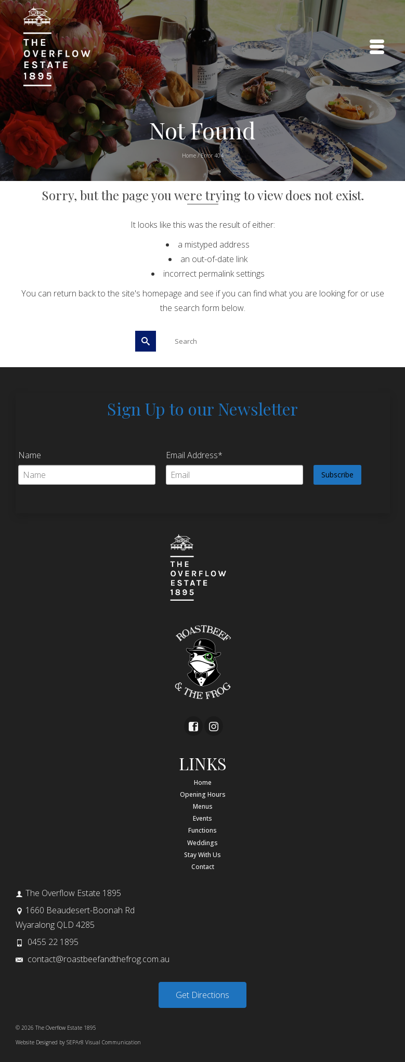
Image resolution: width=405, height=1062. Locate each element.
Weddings (202, 842)
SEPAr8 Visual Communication (104, 1042)
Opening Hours (203, 794)
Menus (203, 806)
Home (203, 782)
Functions (202, 830)
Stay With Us (202, 854)
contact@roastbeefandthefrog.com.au (92, 959)
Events (202, 818)
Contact (202, 866)
